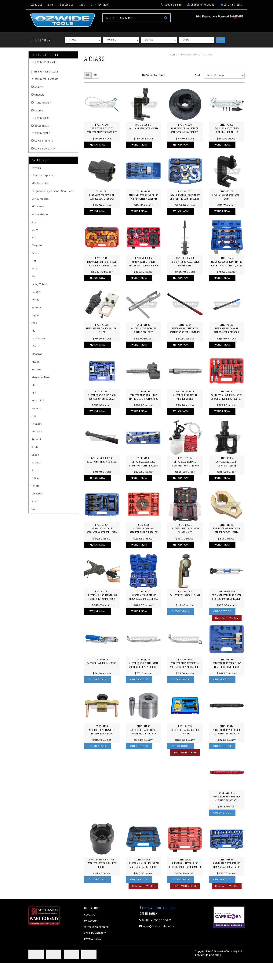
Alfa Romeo (38, 206)
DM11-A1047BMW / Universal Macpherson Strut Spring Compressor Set (184, 195)
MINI (34, 392)
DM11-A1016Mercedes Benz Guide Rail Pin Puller (101, 328)
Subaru (35, 462)
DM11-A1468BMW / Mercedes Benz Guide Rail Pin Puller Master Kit (143, 195)
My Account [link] (91, 920)
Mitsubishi (38, 400)
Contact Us (67, 4)
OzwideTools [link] (44, 148)
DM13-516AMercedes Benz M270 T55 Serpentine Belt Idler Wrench (184, 328)
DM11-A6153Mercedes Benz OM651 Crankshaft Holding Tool (226, 328)
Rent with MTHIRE (226, 617)
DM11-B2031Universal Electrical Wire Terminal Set (185, 528)
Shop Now (97, 144)
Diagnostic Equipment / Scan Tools (53, 191)
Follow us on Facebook (157, 908)
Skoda (35, 454)
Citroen (36, 253)
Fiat (33, 260)
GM (33, 276)
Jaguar (35, 315)
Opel (34, 416)
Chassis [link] (39, 94)
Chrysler (36, 245)
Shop (51, 4)
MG (33, 385)
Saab (34, 447)
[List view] (95, 75)
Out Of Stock (180, 611)
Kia (33, 330)
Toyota (35, 485)
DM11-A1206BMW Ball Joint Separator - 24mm (226, 195)
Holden (35, 291)
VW (33, 509)
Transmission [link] (42, 102)
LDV (33, 346)
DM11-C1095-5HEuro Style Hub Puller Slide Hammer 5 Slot (184, 261)
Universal (37, 493)
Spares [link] (38, 110)
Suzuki (35, 470)
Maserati (36, 354)
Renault (36, 439)
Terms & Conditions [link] (96, 926)
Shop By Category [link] (95, 932)
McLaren (36, 369)
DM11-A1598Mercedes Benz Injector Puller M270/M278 (143, 328)
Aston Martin (39, 214)
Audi (34, 222)
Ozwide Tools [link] (43, 140)
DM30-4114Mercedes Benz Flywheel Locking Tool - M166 (102, 730)
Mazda (35, 361)
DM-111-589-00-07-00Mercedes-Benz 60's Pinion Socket (101, 863)
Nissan (35, 408)
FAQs (82, 4)
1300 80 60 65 (171, 4)
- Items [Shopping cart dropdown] (231, 4)
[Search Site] (166, 17)
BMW (34, 229)
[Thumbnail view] (88, 75)
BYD (33, 237)
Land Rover (38, 338)
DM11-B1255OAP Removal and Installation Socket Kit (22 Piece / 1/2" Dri (226, 395)
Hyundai (36, 307)
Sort (197, 75)
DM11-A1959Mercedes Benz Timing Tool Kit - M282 (185, 730)
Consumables (40, 198)
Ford (34, 268)
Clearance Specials (43, 175)
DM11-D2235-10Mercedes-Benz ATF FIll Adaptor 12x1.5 (185, 395)
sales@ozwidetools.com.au (157, 926)
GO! (221, 40)
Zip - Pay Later (99, 4)
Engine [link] (38, 86)
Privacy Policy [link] (92, 938)
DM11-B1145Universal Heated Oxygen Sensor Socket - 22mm (226, 528)
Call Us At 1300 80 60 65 (155, 920)
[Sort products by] (224, 75)
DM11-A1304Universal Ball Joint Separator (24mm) (227, 461)
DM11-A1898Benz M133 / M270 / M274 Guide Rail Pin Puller (226, 128)
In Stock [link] (42, 125)
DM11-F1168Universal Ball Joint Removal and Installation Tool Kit (143, 863)
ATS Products (39, 183)
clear (54, 71)
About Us (36, 4)
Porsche (36, 431)
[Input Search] (131, 17)
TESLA (35, 478)
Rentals (36, 167)
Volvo (34, 501)
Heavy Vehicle (39, 284)
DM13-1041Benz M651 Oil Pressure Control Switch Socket (101, 195)
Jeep (34, 323)
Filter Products (44, 55)
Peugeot (36, 423)
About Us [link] (89, 914)
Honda (35, 299)
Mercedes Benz (40, 377)
